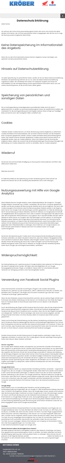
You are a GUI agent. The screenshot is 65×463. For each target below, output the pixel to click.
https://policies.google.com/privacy (48, 425)
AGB (43, 8)
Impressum (36, 8)
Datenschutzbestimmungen (25, 456)
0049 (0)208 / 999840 (15, 454)
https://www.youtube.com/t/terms (46, 423)
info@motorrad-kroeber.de (38, 436)
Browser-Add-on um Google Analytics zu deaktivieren (26, 341)
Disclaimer (51, 456)
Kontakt (48, 8)
